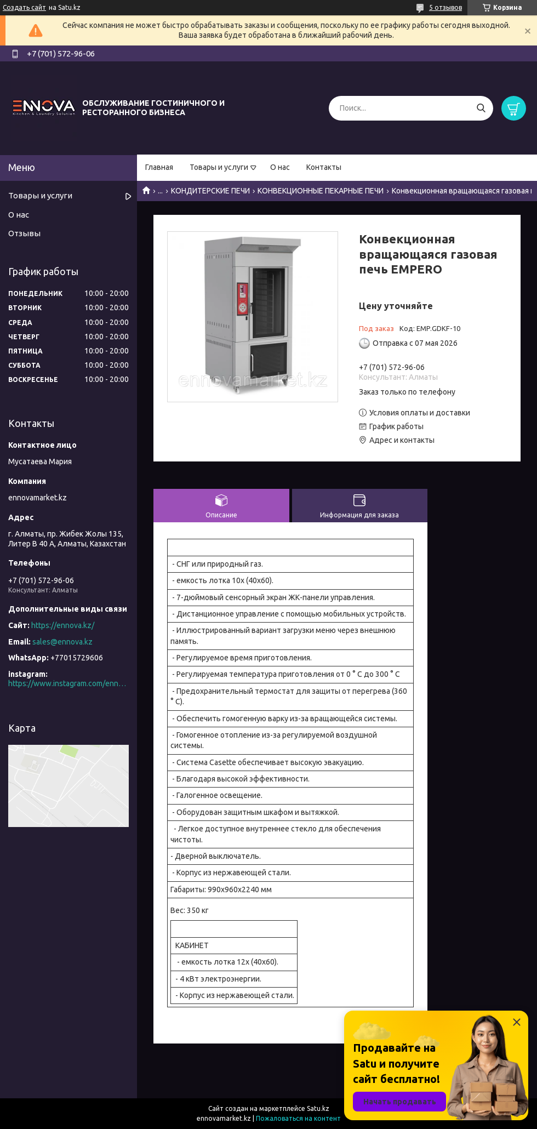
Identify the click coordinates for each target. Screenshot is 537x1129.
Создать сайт (24, 7)
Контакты (323, 167)
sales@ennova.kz (62, 641)
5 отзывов (445, 7)
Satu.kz (318, 1108)
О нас (280, 167)
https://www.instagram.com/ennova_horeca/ (68, 683)
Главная (159, 167)
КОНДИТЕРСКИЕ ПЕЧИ (210, 190)
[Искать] (481, 108)
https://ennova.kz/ (62, 625)
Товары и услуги (219, 167)
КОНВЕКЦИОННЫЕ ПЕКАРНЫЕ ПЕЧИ (321, 190)
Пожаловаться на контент (298, 1118)
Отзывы (24, 233)
